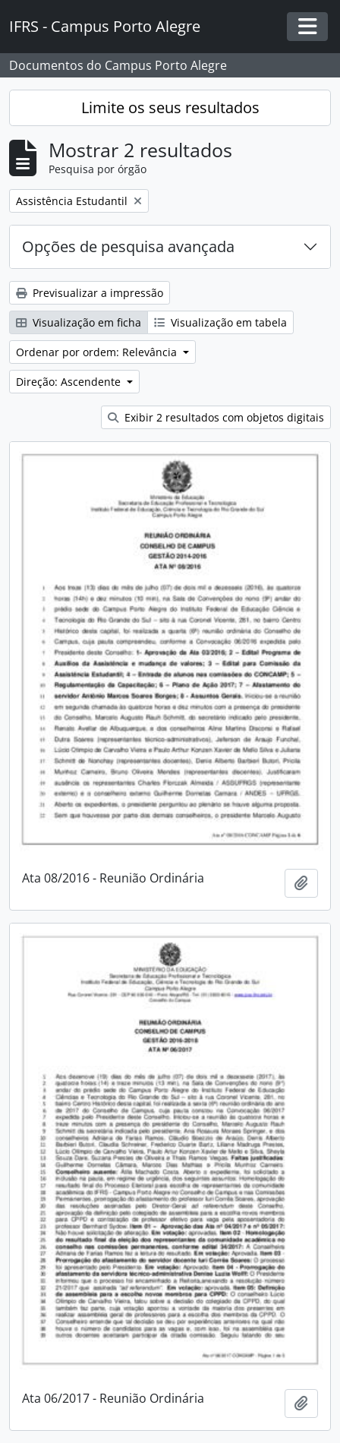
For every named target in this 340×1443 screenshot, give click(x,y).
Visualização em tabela (220, 322)
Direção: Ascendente (70, 381)
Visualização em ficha (78, 322)
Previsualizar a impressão (89, 293)
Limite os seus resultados (170, 107)
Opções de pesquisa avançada (128, 246)
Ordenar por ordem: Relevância (98, 352)
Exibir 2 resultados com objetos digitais (216, 417)
